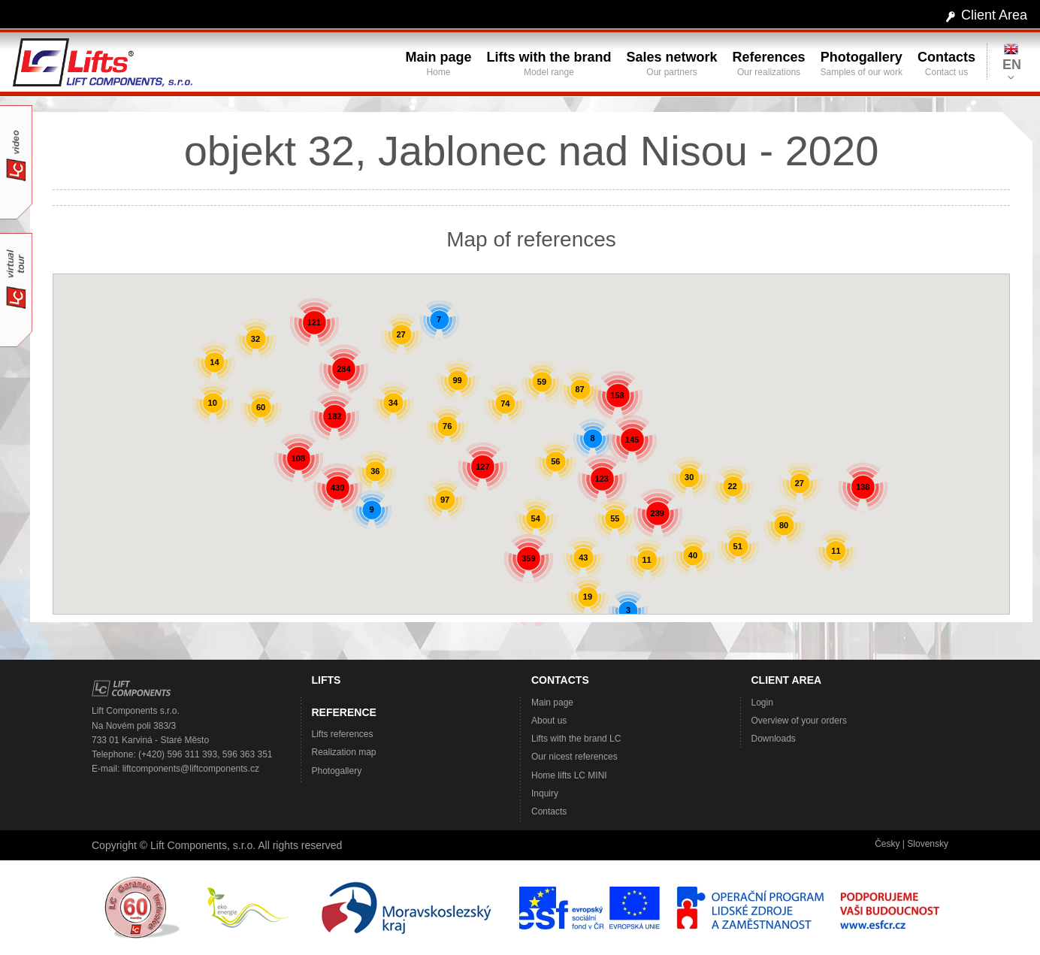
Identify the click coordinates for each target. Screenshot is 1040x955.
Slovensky (927, 844)
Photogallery (337, 771)
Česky (887, 844)
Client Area (994, 15)
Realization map (344, 752)
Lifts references (342, 734)
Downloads (773, 738)
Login (762, 702)
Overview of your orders (799, 720)
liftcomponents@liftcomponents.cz (190, 768)
